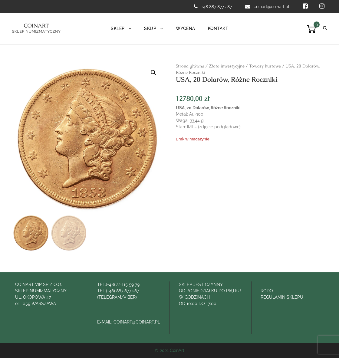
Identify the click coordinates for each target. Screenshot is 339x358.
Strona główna (190, 66)
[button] (153, 72)
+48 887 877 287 (216, 6)
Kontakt (218, 28)
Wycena (185, 28)
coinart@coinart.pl (272, 6)
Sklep (118, 28)
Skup (150, 28)
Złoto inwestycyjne (227, 66)
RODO (267, 290)
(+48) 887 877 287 (122, 290)
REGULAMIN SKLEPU (282, 297)
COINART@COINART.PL (137, 322)
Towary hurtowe (265, 66)
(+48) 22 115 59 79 (123, 284)
